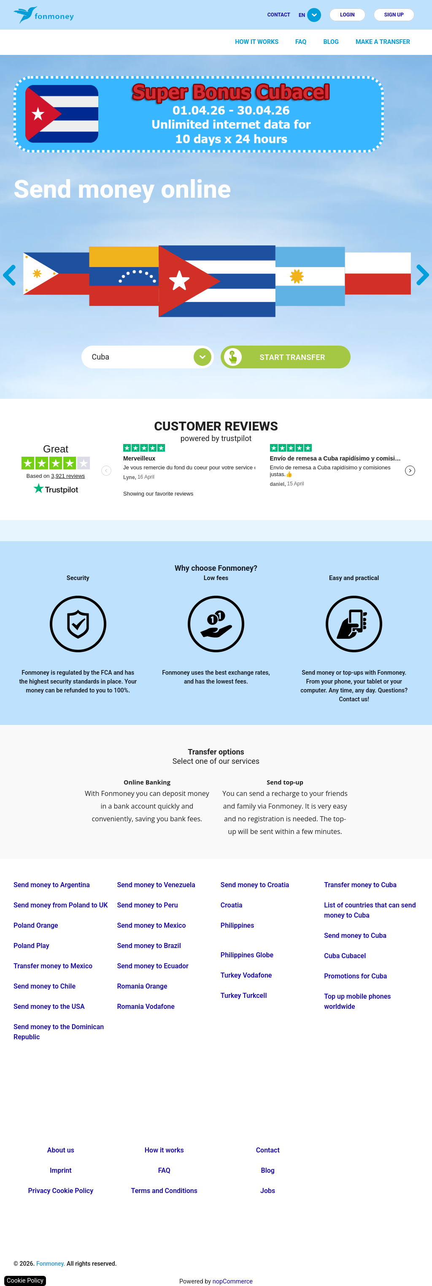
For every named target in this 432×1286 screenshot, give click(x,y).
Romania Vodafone (145, 1007)
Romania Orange (142, 986)
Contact (278, 15)
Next (422, 275)
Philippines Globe (247, 955)
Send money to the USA (49, 1007)
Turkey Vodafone (246, 975)
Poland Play (31, 946)
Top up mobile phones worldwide (357, 1001)
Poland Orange (36, 925)
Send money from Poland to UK (61, 905)
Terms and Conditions (164, 1191)
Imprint (61, 1170)
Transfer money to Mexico (53, 966)
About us (60, 1150)
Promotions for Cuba (355, 976)
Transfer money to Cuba (360, 885)
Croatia (232, 905)
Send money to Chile (45, 986)
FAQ (300, 42)
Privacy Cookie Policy (61, 1191)
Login (347, 15)
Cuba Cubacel (345, 956)
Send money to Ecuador (152, 966)
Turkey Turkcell (244, 996)
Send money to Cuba (355, 936)
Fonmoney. (50, 1263)
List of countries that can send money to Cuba (370, 910)
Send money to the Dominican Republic (59, 1032)
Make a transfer (383, 42)
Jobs (267, 1191)
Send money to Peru (147, 905)
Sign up (394, 15)
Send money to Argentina (52, 885)
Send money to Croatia (255, 885)
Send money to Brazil (149, 946)
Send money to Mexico (151, 925)
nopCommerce (233, 1281)
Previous (9, 275)
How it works (256, 42)
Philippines (237, 925)
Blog (331, 42)
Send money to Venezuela (156, 885)
